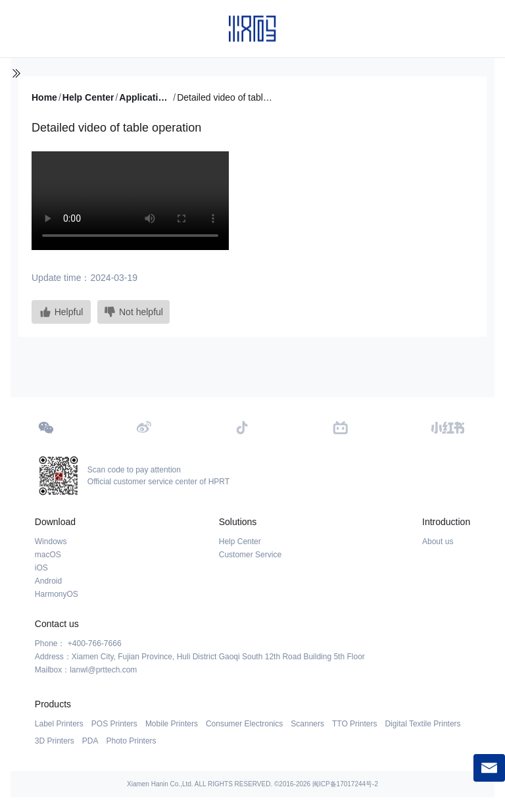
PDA (90, 740)
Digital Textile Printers (422, 723)
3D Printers (54, 740)
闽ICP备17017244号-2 (345, 784)
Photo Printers (131, 740)
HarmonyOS (56, 594)
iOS (41, 567)
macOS (48, 554)
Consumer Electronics (244, 723)
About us (437, 541)
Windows (51, 541)
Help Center (88, 97)
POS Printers (114, 723)
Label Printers (59, 723)
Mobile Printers (171, 723)
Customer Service (250, 554)
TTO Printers (354, 723)
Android (48, 581)
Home (44, 97)
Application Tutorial (145, 97)
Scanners (307, 723)
